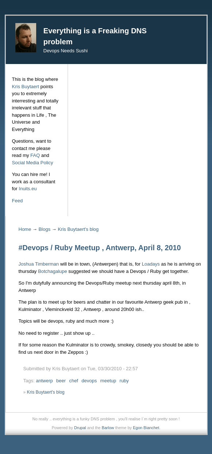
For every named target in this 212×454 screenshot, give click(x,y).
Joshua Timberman (39, 264)
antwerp (44, 380)
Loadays (151, 264)
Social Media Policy (32, 162)
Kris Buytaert (25, 86)
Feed (17, 200)
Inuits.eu (28, 188)
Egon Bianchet (146, 427)
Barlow (108, 427)
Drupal (80, 427)
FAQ (35, 155)
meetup (108, 380)
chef (73, 380)
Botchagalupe (52, 271)
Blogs (44, 229)
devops (89, 380)
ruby (124, 380)
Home (25, 229)
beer (61, 380)
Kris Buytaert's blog (78, 229)
